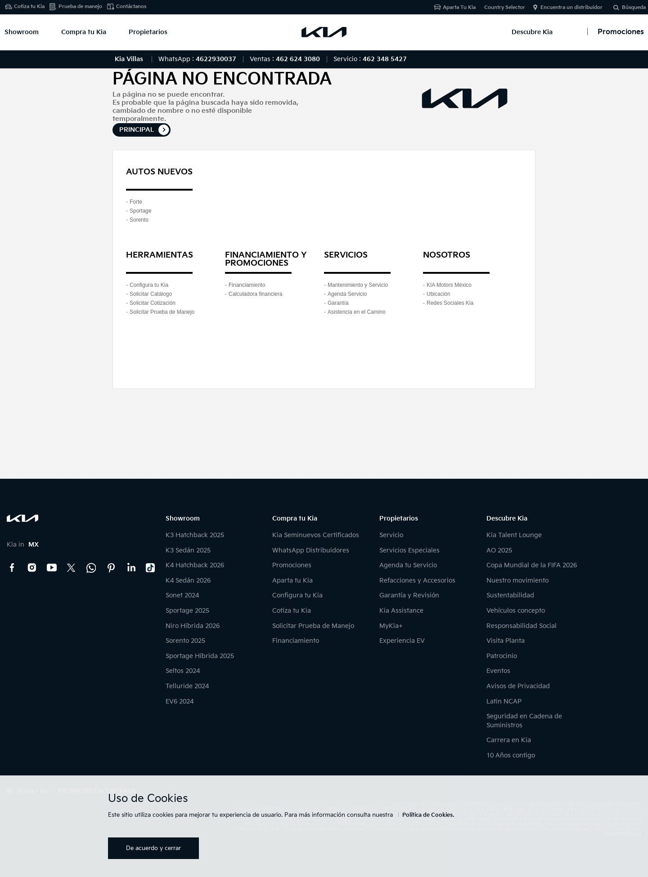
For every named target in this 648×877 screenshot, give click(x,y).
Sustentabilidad (510, 595)
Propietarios (148, 32)
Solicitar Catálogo (151, 294)
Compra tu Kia (83, 32)
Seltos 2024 (183, 671)
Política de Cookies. (428, 815)
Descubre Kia (532, 32)
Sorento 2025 (185, 641)
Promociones (291, 565)
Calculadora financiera (255, 294)
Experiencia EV (402, 641)
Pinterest (111, 567)
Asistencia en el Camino (357, 312)
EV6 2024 (180, 701)
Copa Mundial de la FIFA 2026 (531, 565)
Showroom (21, 32)
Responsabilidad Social (521, 626)
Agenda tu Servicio (408, 565)
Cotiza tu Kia (29, 6)
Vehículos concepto (515, 610)
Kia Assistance (401, 610)
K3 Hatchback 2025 (195, 535)
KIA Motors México (449, 285)
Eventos (498, 671)
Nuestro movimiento (517, 580)
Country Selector (504, 7)
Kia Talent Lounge (514, 535)
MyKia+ (391, 626)
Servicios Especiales (409, 550)
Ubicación (438, 294)
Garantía (338, 303)
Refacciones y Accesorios (417, 580)
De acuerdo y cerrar (153, 848)
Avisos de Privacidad (518, 686)
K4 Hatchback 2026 (195, 565)
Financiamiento (247, 285)
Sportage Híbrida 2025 (200, 656)
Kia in (23, 544)
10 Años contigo (510, 755)
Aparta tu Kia (292, 580)
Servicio (391, 535)
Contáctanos (131, 6)
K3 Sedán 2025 (188, 550)
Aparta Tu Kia (459, 7)
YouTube (51, 567)
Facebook (12, 567)
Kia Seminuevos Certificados (315, 535)
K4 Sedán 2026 (188, 580)
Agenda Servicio (347, 294)
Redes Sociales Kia (450, 303)
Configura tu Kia (149, 285)
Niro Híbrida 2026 (193, 626)
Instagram (32, 567)
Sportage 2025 (187, 610)
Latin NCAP (504, 701)
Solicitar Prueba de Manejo (162, 312)
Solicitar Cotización (153, 303)
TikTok (150, 567)
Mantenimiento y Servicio (358, 285)
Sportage (141, 211)
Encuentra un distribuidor (571, 7)
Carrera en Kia (508, 740)
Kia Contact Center (91, 567)
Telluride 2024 (187, 686)
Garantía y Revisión (409, 595)
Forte (136, 202)
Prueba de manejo (80, 6)
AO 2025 (499, 550)
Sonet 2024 (182, 595)
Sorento (139, 220)
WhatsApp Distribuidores (310, 550)
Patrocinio (501, 656)
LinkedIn (131, 567)
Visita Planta (505, 641)
